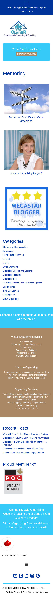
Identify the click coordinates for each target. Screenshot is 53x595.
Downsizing (8, 251)
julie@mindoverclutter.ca (30, 7)
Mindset (6, 259)
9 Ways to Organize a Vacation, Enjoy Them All (23, 453)
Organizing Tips (10, 279)
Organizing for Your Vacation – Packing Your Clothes (26, 438)
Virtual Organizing (11, 299)
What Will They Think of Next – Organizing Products (25, 434)
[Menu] (26, 3)
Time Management (11, 291)
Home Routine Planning (13, 255)
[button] (15, 576)
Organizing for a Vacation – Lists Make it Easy (23, 449)
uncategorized (9, 295)
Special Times (9, 287)
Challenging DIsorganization (15, 247)
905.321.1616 (26, 11)
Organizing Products (12, 275)
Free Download (26, 54)
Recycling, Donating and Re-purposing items (22, 283)
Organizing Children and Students (18, 271)
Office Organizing (10, 267)
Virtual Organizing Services (26, 336)
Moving (6, 263)
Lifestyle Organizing (26, 367)
